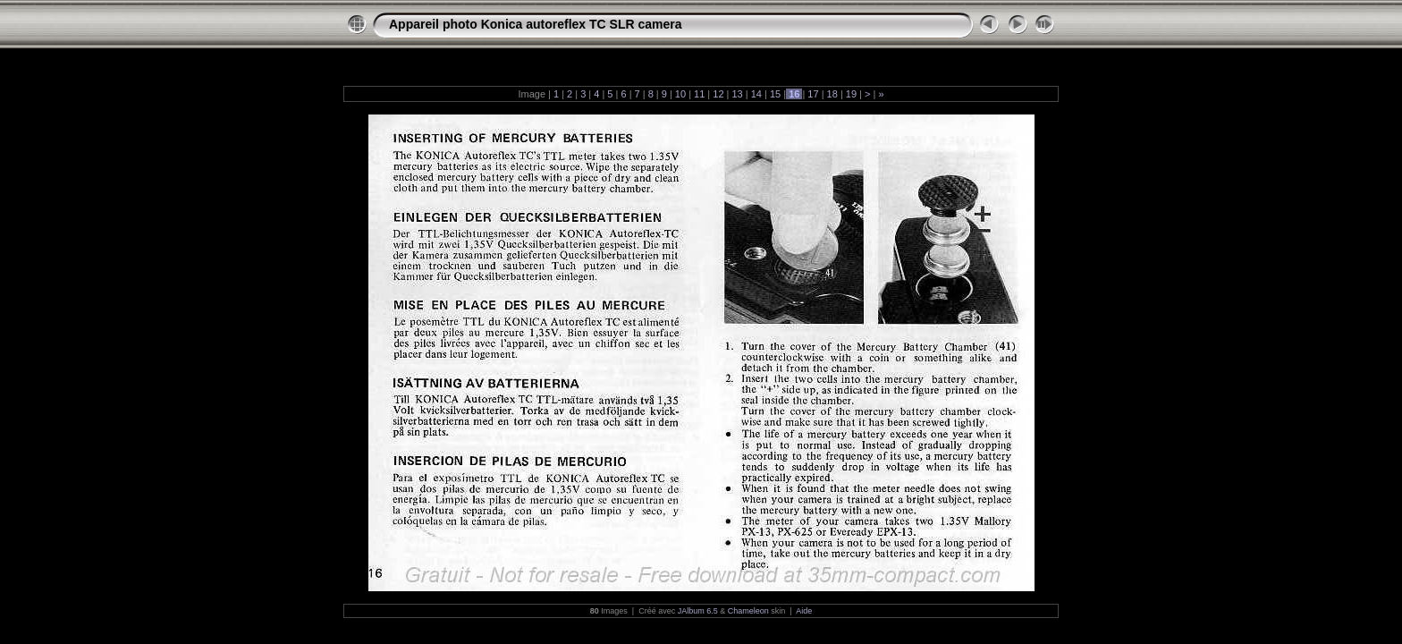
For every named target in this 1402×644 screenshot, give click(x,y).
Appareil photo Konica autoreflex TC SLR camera (535, 24)
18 (832, 94)
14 (756, 94)
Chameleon (748, 610)
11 (699, 94)
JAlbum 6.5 (698, 610)
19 (851, 94)
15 (775, 94)
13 (737, 94)
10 (680, 94)
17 (813, 94)
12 (718, 94)
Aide (804, 610)
